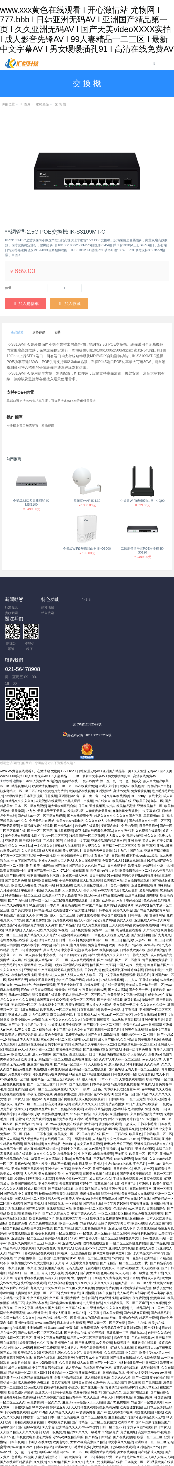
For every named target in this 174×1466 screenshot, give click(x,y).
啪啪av (13, 1006)
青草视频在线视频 (107, 1150)
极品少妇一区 (143, 1135)
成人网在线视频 (22, 927)
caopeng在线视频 (12, 1294)
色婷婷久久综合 (159, 1299)
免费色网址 (128, 1399)
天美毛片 (121, 1120)
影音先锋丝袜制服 (57, 1071)
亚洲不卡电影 (101, 1135)
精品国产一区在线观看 (147, 1369)
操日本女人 (16, 1066)
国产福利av (152, 1294)
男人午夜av (56, 1165)
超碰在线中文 (128, 1205)
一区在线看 (73, 1170)
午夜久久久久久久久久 (65, 986)
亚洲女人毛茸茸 (59, 1279)
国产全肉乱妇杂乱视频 (104, 1001)
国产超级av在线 (29, 1394)
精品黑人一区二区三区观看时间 (89, 1304)
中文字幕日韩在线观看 (48, 1334)
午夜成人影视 (156, 1066)
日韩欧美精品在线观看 (37, 1220)
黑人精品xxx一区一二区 (51, 927)
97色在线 (136, 912)
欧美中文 (141, 872)
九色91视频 (40, 981)
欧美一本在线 (118, 912)
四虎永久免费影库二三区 (25, 1210)
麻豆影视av (132, 966)
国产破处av (34, 1066)
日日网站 (94, 1245)
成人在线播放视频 (97, 1344)
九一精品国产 (139, 1274)
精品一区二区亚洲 (67, 1284)
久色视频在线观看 (148, 797)
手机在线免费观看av (127, 1145)
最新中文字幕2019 (74, 1115)
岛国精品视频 (142, 1364)
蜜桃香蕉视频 (63, 797)
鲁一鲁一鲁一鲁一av (90, 763)
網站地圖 (55, 608)
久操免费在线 (46, 1215)
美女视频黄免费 (49, 1140)
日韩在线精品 (20, 1374)
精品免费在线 (62, 1086)
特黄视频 (141, 1125)
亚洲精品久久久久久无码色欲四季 (80, 1448)
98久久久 (21, 787)
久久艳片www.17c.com (123, 1105)
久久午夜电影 (162, 837)
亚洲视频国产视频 (51, 1235)
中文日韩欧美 (27, 1160)
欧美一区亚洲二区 (145, 1329)
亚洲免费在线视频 (144, 852)
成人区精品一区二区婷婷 (111, 1200)
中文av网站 (53, 1255)
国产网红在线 (67, 1066)
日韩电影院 (153, 936)
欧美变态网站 (113, 847)
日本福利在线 (43, 1414)
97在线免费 (64, 852)
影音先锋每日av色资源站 (17, 1364)
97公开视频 (96, 1299)
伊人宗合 (48, 1394)
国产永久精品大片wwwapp (145, 1220)
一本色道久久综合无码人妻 (110, 902)
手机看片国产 (52, 807)
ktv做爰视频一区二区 (14, 1046)
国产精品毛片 (160, 1279)
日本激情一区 (9, 1344)
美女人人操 (125, 887)
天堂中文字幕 (83, 996)
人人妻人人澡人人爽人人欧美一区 (78, 941)
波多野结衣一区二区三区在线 (20, 758)
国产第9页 (116, 1036)
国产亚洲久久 (112, 1359)
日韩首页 (117, 822)
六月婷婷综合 (9, 857)
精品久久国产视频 (48, 1274)
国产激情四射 (151, 1349)
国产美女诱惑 (35, 1175)
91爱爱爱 (41, 1096)
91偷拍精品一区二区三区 (22, 862)
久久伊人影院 (39, 1458)
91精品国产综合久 (160, 827)
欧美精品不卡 (31, 1180)
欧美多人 (108, 1235)
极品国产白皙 (160, 753)
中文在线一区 (52, 922)
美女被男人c (69, 1314)
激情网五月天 (17, 946)
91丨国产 (157, 1274)
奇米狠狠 (49, 1066)
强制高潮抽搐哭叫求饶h (44, 842)
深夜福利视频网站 (143, 1200)
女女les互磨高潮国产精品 (88, 1409)
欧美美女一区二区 (67, 1100)
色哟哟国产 (8, 1394)
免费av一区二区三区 (28, 1071)
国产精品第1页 (69, 892)
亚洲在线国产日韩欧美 (27, 1135)
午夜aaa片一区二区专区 (115, 981)
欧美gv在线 (156, 1289)
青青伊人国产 (162, 1016)
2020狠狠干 (65, 1324)
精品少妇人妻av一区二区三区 (143, 907)
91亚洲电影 (37, 872)
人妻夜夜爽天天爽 (98, 777)
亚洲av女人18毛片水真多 (72, 1414)
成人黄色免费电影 (51, 1001)
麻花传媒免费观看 (125, 777)
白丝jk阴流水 (78, 1021)
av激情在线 (39, 986)
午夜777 (81, 1324)
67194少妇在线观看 (74, 837)
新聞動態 (17, 599)
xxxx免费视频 (123, 1125)
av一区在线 (85, 1200)
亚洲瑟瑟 (11, 807)
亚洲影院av (67, 763)
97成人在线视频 (112, 946)
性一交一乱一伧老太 (22, 1419)
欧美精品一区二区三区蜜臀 (92, 1175)
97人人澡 (121, 1240)
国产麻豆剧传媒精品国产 (152, 1389)
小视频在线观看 (84, 1443)
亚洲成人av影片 (19, 981)
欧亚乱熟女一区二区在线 (57, 976)
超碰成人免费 (145, 1215)
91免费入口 (149, 1051)
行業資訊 (14, 608)
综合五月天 (122, 1304)
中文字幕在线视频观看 (119, 941)
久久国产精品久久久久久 (17, 1284)
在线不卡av (90, 917)
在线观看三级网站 (59, 1175)
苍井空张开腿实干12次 (61, 1205)
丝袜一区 (157, 767)
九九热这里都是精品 (125, 986)
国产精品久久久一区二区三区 (149, 787)
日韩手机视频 (62, 1359)
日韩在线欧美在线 (132, 917)
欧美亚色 (135, 1100)
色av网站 (147, 1056)
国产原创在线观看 (61, 1155)
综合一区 (42, 1091)
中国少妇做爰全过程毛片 (74, 822)
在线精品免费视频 (24, 941)
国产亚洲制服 (140, 902)
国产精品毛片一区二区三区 (102, 991)
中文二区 (131, 1319)
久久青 (60, 1230)
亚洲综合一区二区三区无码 (154, 1409)
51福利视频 (134, 1031)
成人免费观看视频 (94, 892)
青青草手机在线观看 (86, 1434)
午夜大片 (107, 1364)
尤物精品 (33, 1438)
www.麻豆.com (22, 1414)
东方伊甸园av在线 (139, 1394)
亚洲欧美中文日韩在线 (37, 1195)
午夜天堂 (85, 956)
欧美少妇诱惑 (72, 991)
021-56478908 (65, 629)
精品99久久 (88, 1190)
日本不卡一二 (107, 1046)
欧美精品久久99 (29, 1319)
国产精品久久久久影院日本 (124, 1458)
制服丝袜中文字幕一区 (72, 1185)
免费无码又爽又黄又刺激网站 (121, 1294)
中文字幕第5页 (150, 777)
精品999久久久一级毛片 (84, 1399)
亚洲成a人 (45, 941)
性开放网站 (79, 1245)
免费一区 (17, 917)
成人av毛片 (125, 1260)
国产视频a (60, 1021)
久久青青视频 (112, 1245)
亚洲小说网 (165, 832)
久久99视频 (158, 1269)
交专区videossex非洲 (156, 1339)
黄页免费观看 (152, 1145)
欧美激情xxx (107, 1165)
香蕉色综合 (22, 1130)
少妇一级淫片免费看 (137, 1016)
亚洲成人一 (43, 1359)
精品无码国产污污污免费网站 (94, 887)
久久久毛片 (152, 1031)
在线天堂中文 (66, 1120)
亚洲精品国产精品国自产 (108, 807)
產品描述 (17, 332)
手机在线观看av (142, 1304)
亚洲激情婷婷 (118, 1081)
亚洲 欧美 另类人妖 (141, 807)
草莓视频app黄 (153, 782)
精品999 (14, 1220)
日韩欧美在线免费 (44, 847)
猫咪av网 (100, 956)
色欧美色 (149, 867)
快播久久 (20, 1076)
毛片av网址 (135, 1424)
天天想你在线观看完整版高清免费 (94, 1374)
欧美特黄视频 (108, 917)
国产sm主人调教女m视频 (114, 1379)
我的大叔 (6, 951)
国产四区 (148, 812)
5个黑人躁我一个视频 (78, 767)
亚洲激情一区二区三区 (27, 1205)
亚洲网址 (145, 1150)
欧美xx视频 (139, 1190)
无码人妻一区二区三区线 (142, 1036)
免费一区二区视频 (82, 966)
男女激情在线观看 (137, 847)
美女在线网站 (126, 1419)
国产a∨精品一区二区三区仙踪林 (40, 1299)
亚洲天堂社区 (148, 1354)
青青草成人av (87, 981)
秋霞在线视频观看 (21, 1200)
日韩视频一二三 (117, 1299)
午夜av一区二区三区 (52, 802)
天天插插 (98, 1369)
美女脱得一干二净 (126, 971)
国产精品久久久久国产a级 (87, 832)
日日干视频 (97, 842)
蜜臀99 (5, 1414)
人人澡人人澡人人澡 (159, 1424)
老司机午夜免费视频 (134, 1265)
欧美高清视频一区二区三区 (137, 1011)
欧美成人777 (51, 862)
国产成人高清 (117, 956)
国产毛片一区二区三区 (21, 1434)
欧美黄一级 (72, 1046)
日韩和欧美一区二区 (158, 1100)
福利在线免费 (60, 1458)
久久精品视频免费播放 (146, 1081)
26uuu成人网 (33, 1354)
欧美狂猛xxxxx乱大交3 (91, 1215)
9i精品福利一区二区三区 (138, 1001)
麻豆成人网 (53, 1210)
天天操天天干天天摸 (51, 777)
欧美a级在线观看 (87, 792)
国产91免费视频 (118, 1369)
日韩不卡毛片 (147, 1091)
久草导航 (80, 912)
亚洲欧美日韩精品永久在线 (153, 1110)
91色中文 (48, 1448)
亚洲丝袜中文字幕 (57, 1135)
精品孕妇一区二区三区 (24, 1240)
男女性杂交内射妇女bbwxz (80, 862)
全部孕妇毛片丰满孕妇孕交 (154, 1260)
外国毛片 (132, 1339)
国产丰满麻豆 (17, 867)
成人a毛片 (89, 1046)
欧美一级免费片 (112, 976)
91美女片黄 (22, 996)
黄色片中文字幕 (11, 1443)
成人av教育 (130, 857)
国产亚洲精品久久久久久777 (108, 922)
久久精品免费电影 (59, 1443)
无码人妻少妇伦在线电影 (82, 1235)
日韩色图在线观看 (126, 1334)
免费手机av (131, 991)
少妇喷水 (54, 991)
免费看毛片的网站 (42, 787)
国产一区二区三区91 (41, 1051)
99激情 (96, 1359)
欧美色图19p (140, 753)
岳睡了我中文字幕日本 (114, 1190)
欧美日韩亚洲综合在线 (16, 1324)
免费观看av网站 (19, 1041)
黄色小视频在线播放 (129, 1443)
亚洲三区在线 (115, 1424)
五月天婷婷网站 (120, 892)
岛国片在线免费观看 (125, 1051)
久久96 (74, 1056)
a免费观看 (83, 897)
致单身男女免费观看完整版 (109, 1185)
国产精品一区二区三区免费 (121, 812)
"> (128, 619)
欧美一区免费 (68, 1190)
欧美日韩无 (29, 1026)
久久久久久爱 (120, 1344)
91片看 (19, 1225)
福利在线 (124, 1329)
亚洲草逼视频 (134, 862)
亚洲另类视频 (47, 1150)
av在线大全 (103, 767)
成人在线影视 (150, 1235)
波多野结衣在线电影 (75, 902)
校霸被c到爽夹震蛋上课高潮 (34, 1145)
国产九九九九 (161, 902)
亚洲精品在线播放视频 (37, 1344)
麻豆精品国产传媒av (122, 1384)
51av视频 (113, 842)
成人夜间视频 (51, 817)
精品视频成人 (20, 753)
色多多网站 (81, 1359)
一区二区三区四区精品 (114, 1180)
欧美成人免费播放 (24, 852)
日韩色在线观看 (45, 1324)
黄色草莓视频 (60, 1349)
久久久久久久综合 (153, 971)
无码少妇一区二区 (41, 1016)
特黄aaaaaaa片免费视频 (61, 1294)
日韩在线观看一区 (123, 1041)
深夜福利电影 (110, 792)
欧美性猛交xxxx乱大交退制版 (73, 877)
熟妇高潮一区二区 (24, 971)
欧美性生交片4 (39, 1076)
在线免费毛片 (93, 951)
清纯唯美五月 (154, 1458)
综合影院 (134, 1349)
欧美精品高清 (125, 772)
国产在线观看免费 (79, 782)
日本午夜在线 (90, 1100)
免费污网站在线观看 (68, 1344)
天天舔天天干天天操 (97, 817)
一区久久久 (53, 1369)
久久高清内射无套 (58, 1125)
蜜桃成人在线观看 (67, 812)
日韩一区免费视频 (46, 1314)
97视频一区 (66, 897)
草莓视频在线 (139, 1170)
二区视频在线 (41, 996)
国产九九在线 (137, 1289)
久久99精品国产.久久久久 (66, 1429)
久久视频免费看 (148, 1324)
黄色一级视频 (119, 852)
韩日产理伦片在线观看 (142, 1071)
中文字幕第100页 (116, 1170)
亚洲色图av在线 (113, 1339)
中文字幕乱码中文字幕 (43, 1265)
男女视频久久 (91, 812)
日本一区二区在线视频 (30, 772)
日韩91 (63, 1051)
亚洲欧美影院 (24, 1289)
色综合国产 (89, 1265)
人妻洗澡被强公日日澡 (51, 1424)
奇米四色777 (136, 1086)
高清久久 (51, 1245)
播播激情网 (34, 1294)
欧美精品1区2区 (106, 1096)
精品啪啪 (127, 1115)
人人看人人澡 (115, 802)
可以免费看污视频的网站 (49, 1041)
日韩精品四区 (41, 877)
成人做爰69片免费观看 (34, 1349)
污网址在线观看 (88, 882)
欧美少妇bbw (20, 986)
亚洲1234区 (39, 1379)
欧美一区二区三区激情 (16, 832)
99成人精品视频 (35, 1155)
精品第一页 (46, 852)
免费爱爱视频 (140, 758)
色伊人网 (89, 857)
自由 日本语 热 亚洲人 (87, 1130)
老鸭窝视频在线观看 (14, 907)
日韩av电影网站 (19, 961)
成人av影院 (85, 1329)
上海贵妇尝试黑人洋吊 (91, 1155)
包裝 (60, 332)
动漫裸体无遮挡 (67, 1438)
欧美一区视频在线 (125, 1453)
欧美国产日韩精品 (24, 1150)
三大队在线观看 (91, 847)
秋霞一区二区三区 (149, 1404)
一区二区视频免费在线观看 (69, 867)
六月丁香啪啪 (24, 1463)
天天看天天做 (92, 1319)
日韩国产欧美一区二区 (43, 837)
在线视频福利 (89, 1294)
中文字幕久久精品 (120, 1409)
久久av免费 (53, 857)
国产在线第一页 (92, 1354)
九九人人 (131, 946)
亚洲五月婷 (131, 1245)
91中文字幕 (40, 1374)
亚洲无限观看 (9, 792)
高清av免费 (121, 758)
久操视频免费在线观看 (37, 792)
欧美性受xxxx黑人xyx (154, 1319)
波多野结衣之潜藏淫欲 (127, 1076)
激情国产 (90, 1091)
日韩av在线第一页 (152, 1205)
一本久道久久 (43, 812)
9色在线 (144, 1165)
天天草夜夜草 (68, 1150)
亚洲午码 (99, 1349)
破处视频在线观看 (48, 767)
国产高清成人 (33, 1170)
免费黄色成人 (111, 827)
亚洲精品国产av (148, 1414)
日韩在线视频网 (140, 1155)
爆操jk (100, 1424)
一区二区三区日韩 (67, 1006)
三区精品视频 (102, 1125)
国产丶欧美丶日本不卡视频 (51, 1130)
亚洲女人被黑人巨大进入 (55, 827)
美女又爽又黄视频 (89, 1110)
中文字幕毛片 (62, 996)
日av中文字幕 (24, 1274)
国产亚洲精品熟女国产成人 (102, 1016)
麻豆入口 (51, 907)
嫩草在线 (78, 1279)
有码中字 (86, 1150)
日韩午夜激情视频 (147, 1006)
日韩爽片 (103, 986)
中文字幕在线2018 (75, 1274)
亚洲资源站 (103, 758)
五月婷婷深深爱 (75, 922)
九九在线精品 (14, 1175)
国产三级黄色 (30, 1448)
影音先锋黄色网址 (62, 981)
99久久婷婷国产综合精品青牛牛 (59, 1364)
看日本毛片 (102, 822)
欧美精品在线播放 (119, 1448)
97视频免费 (110, 1399)
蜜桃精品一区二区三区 (47, 1046)
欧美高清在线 (121, 767)
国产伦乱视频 (78, 1051)
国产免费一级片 (140, 956)
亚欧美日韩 (141, 767)
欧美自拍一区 (81, 1135)
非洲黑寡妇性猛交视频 (52, 966)
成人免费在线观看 (91, 1066)
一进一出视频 (46, 822)
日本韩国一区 (38, 867)
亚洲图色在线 (63, 1309)
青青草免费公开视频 (118, 1110)
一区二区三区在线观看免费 (78, 753)
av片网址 (118, 1225)
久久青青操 (67, 1329)
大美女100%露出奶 (69, 787)
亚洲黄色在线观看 (134, 996)
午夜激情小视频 (32, 857)
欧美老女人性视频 (21, 1096)
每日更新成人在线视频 (137, 1160)
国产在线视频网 (124, 1404)
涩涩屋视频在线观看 (46, 961)
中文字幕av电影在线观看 (95, 1120)
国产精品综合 (159, 1359)
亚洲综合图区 (144, 1115)
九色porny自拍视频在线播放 (143, 1434)
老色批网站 (157, 882)
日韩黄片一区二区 (158, 1438)
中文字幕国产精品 (24, 827)
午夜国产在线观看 (113, 882)
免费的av (154, 1021)
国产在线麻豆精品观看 (16, 1429)
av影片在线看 (21, 1329)
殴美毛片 (143, 941)
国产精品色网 (159, 1210)
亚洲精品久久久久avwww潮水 (77, 1394)
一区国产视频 (9, 1195)
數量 (8, 288)
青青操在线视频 (66, 956)
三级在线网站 (89, 748)
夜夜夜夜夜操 (44, 1200)
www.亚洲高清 (151, 991)
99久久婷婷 (100, 1081)
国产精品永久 (63, 792)
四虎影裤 (152, 862)
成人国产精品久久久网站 (115, 1006)
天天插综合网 (97, 1031)
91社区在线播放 (98, 1041)
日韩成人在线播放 (38, 1409)
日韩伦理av (16, 1086)
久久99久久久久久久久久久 (94, 1250)
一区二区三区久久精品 (54, 1434)
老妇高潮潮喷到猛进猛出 (41, 1115)
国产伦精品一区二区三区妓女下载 (124, 1230)
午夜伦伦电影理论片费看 (34, 1404)
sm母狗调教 (13, 763)
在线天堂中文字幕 (76, 807)
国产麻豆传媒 (35, 887)
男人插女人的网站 (98, 971)
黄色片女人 (65, 1215)
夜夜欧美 (159, 956)
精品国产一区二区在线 (54, 1026)
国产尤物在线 (127, 1165)
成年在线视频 (150, 1334)
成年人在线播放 (19, 1334)
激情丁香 (156, 1240)
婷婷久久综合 (122, 877)
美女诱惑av (8, 892)
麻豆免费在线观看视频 (147, 1180)
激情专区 (148, 966)
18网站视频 (124, 1364)
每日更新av (134, 1225)
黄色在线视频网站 (145, 892)
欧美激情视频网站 (44, 753)
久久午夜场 (45, 1309)
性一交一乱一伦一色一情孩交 (120, 748)
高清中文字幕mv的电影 (154, 1399)
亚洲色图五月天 (153, 986)
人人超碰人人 (71, 857)
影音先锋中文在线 (68, 1016)
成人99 (91, 1429)
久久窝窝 (50, 897)
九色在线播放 (146, 1195)
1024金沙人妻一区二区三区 (97, 1205)
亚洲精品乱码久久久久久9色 (62, 1319)
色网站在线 (70, 748)
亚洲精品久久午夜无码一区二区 (94, 1011)
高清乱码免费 (128, 1096)
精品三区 (17, 1269)
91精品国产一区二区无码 (86, 802)
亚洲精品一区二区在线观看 (88, 1036)
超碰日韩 (36, 907)
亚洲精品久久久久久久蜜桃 (109, 1274)
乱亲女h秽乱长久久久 (141, 802)
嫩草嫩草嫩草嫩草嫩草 (109, 1220)
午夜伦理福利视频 (40, 1061)
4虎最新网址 (26, 1309)
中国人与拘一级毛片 (131, 932)
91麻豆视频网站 (134, 827)
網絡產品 (42, 104)
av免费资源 (104, 1309)
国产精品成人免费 (150, 1419)
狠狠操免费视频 (107, 1255)
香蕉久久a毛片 (34, 1443)
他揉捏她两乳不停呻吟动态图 (122, 936)
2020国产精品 (92, 872)
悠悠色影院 (83, 1220)
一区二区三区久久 (12, 1369)
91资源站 (54, 1339)
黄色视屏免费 (17, 1190)
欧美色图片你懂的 (21, 1359)
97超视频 (53, 748)
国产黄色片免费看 (17, 847)
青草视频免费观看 (155, 927)
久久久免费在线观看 (43, 1190)
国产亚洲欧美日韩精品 (136, 1140)
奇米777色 (7, 1404)
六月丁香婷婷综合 (129, 867)
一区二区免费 (135, 1066)
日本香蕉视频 (33, 763)
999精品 (164, 852)
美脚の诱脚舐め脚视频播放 (141, 842)
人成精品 (98, 1105)
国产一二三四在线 (115, 1100)
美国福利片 (126, 872)
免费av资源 (129, 792)
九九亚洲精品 (92, 1269)
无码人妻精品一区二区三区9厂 (83, 961)
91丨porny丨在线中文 (146, 763)
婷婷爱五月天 (59, 1374)
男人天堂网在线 (32, 1105)
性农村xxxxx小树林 (118, 1130)
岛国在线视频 (143, 1379)
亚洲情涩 (88, 1260)
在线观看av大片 (16, 1016)
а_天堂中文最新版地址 (82, 1230)
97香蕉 (19, 887)
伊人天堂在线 (29, 1006)
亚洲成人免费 (71, 1210)
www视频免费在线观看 (67, 1091)
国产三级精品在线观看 (67, 1076)
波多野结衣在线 (37, 1269)
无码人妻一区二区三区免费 (106, 1289)
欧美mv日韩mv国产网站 (50, 832)
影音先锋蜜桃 (110, 1160)
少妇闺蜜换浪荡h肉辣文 (52, 1081)
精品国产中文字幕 (102, 932)
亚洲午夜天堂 (118, 1155)
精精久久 (92, 946)
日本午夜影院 (99, 1051)
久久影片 (40, 1429)
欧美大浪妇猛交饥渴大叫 (91, 852)
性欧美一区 (34, 1225)
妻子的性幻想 (159, 1344)
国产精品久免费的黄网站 (151, 877)
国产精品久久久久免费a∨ (41, 902)
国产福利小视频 (30, 807)
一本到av (25, 812)
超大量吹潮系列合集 (62, 772)
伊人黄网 (44, 932)
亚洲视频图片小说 (102, 772)
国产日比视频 (84, 1309)
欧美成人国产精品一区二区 (145, 951)
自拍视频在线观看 (96, 1210)
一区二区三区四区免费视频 (129, 1210)
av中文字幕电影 (108, 857)
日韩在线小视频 (156, 1443)
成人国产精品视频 (12, 842)
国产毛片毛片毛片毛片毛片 (27, 991)
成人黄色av (73, 1334)
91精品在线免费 (112, 862)
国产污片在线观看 (59, 887)
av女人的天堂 (152, 1026)
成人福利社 (116, 1031)
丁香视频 (131, 976)
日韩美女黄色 (81, 1349)
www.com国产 (45, 1289)
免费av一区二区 (103, 897)
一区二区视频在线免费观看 (82, 1339)
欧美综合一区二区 (81, 1424)
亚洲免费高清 (17, 1056)
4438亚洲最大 (37, 1279)
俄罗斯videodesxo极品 (142, 822)
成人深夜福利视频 (60, 1250)
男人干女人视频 (52, 1240)
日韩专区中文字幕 (57, 1011)
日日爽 (83, 772)
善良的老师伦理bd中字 (121, 1354)
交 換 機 (60, 104)
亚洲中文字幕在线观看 (49, 1304)
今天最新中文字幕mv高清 (125, 961)
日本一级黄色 (139, 1240)
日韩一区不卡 (68, 907)
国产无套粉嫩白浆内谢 (91, 1195)
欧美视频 (134, 832)
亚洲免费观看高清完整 (135, 1255)
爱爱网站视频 (148, 857)
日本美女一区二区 (137, 1429)
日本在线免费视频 (57, 1389)
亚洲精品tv (137, 1185)
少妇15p (74, 1354)
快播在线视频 (116, 1021)
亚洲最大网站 (70, 1265)
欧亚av (5, 1021)
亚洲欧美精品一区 (149, 772)
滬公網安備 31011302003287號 (89, 702)
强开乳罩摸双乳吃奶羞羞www (118, 1056)
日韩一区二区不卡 (112, 1394)
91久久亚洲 (91, 1364)
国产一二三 (140, 1344)
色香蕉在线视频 (22, 1424)
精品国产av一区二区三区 (70, 1419)
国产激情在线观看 (110, 966)
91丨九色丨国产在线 (128, 817)
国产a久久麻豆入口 (56, 1180)
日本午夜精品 (105, 1260)
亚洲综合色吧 (128, 1284)
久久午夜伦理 (124, 797)
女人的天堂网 (30, 817)
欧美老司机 (61, 1409)
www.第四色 (136, 1175)
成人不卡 (162, 1041)
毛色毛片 (139, 1130)
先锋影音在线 (70, 1260)
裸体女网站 (33, 917)
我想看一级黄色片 (107, 996)
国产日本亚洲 (62, 912)
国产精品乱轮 (92, 1170)
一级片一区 (88, 1056)
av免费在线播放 (145, 981)
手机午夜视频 (68, 847)
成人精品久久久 (100, 1145)
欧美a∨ (125, 753)
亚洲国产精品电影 (156, 817)
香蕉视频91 (111, 1115)
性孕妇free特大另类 (104, 837)
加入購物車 (26, 303)
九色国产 (95, 1115)
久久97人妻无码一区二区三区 (120, 1026)
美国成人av (51, 917)
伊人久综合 (105, 1443)
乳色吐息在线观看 (128, 897)
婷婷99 (64, 1245)
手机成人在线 (150, 1245)
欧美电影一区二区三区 (88, 1458)
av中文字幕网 (98, 1324)
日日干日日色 (148, 792)
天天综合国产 (116, 1349)
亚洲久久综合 (108, 753)
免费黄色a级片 (75, 1001)
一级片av (154, 1130)
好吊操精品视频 (105, 1438)
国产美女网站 (20, 877)
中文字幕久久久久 (84, 1180)
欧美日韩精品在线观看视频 (24, 1389)
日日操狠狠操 (115, 1066)
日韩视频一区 (64, 1220)
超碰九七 (14, 1314)
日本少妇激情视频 (45, 1329)
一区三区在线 (65, 1200)
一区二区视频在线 (130, 1438)
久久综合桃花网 (160, 1190)
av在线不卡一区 (11, 1115)
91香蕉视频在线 (88, 976)
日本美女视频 (112, 1279)
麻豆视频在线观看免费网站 (94, 797)
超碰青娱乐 (163, 1135)
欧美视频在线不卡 (42, 1185)
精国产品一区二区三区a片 (133, 1250)
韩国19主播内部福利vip (60, 1225)
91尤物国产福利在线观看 (70, 932)
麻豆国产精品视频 (40, 1031)
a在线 (159, 1379)
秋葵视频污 (122, 1309)
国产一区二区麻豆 (127, 927)
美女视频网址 (72, 817)
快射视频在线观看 (33, 1250)
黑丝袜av (45, 1419)
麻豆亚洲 (47, 1006)
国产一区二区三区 (40, 797)
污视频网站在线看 (110, 1429)
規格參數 (40, 332)
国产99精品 (105, 927)
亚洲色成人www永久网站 (152, 887)
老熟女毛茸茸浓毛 (41, 946)
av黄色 (46, 912)
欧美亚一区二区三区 (143, 1120)
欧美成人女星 (20, 1021)
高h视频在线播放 (26, 976)
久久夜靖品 (52, 1110)
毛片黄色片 (93, 1086)
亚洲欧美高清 (150, 1105)
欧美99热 (152, 1046)
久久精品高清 (113, 1319)
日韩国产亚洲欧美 (102, 867)
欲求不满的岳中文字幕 (156, 1096)
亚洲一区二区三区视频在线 (48, 1056)
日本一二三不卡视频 (38, 1100)
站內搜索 (55, 613)
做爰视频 (89, 986)
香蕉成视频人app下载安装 (153, 1314)
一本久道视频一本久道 (21, 1235)
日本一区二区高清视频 (64, 1384)
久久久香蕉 (164, 1056)
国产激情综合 (63, 1195)
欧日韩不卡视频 (114, 1086)
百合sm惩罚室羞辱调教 (37, 956)
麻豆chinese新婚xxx (76, 1369)
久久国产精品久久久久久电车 (20, 1399)
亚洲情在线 (26, 1081)
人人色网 (30, 1140)
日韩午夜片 (103, 877)
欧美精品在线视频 (81, 758)
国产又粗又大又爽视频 (78, 1255)
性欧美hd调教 (163, 1250)
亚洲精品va (85, 1096)
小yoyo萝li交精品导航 (68, 1404)
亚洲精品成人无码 (151, 1384)
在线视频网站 (111, 1434)
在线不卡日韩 (82, 1125)
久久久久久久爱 (45, 1120)
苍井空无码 (30, 1453)
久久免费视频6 (17, 872)
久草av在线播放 (118, 763)
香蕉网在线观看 (110, 1091)
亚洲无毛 (114, 1195)
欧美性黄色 (146, 1041)
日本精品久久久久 (52, 1453)
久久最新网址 (27, 932)
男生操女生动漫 (65, 1061)
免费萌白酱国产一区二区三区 (100, 907)
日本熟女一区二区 (33, 1384)
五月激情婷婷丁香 (69, 951)
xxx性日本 (89, 1006)
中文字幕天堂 (70, 917)
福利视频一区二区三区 (16, 1304)
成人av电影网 (41, 1021)
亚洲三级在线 (54, 1170)
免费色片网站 (97, 912)
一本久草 (53, 872)
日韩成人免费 (138, 922)
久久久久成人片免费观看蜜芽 (106, 787)
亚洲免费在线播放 (111, 1071)
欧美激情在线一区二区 (135, 837)
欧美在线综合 (30, 912)
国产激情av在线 (75, 1299)
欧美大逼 (47, 1438)
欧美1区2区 (76, 777)
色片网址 (110, 872)
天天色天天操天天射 (94, 1314)
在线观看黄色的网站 (97, 1334)
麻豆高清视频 (70, 872)
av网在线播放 (57, 1036)
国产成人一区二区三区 (59, 882)
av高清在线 (152, 912)
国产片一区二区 (105, 1329)
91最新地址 (13, 897)
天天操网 (17, 777)
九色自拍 (86, 1438)
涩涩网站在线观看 (102, 1419)
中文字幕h (94, 1279)
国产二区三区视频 (94, 1384)
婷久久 (13, 812)
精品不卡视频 (148, 1284)
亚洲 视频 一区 (155, 1076)
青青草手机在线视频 (28, 1245)
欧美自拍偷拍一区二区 (71, 1145)
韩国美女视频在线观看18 (100, 1140)
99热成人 (129, 1091)
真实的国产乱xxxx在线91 (96, 1061)
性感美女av (153, 961)
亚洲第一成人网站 (75, 842)
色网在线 (107, 1240)
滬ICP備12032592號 (87, 691)
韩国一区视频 (162, 1155)
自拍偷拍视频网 (55, 1354)
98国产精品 (8, 1160)
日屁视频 (50, 763)
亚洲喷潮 (30, 936)
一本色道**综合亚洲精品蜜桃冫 (89, 1453)
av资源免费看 (85, 1379)
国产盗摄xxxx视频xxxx (65, 1269)
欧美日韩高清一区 (12, 837)
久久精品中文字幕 (12, 1265)
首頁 (27, 104)
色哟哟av (68, 1110)
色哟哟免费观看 (44, 951)
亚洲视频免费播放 (30, 892)
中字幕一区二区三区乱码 (17, 822)
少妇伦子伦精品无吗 (70, 946)
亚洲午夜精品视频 (97, 1076)
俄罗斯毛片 (129, 1150)
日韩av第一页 (137, 882)
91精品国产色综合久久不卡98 (21, 882)
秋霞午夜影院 (75, 971)
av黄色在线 (45, 1284)
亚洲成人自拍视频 (121, 1215)
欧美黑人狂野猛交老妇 (21, 1001)
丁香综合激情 (148, 946)
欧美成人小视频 (11, 1140)
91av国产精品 (80, 1081)
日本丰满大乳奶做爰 (71, 1289)
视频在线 (40, 1036)
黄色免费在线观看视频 (21, 802)
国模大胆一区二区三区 (30, 1165)
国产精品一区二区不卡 (70, 1031)
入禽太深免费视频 (87, 827)
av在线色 (166, 946)
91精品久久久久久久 (19, 767)
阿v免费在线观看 (17, 1379)
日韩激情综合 (155, 1175)
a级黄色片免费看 (55, 758)
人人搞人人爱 (32, 897)
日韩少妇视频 (149, 1453)
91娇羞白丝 (77, 1041)
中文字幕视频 (71, 1140)
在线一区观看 (114, 951)
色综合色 (119, 1175)
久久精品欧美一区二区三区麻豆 (126, 1269)
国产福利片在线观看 (14, 1255)
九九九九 (36, 1255)
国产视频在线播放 (122, 1324)
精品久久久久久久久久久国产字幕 (118, 782)
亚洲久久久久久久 (84, 1071)
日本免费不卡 (116, 832)
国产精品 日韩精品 (98, 1404)
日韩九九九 (138, 1299)
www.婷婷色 (22, 951)
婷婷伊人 (71, 1240)
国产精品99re (24, 1091)
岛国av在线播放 (127, 1235)
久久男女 (51, 892)
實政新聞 (14, 613)
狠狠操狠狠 (158, 1265)
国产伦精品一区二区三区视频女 (94, 1389)
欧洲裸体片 (126, 1389)
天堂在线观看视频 (131, 1046)
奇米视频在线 (89, 1160)
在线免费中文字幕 (51, 971)
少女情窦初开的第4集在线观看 (113, 1414)
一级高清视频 (81, 1105)
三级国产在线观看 (136, 1359)
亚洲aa (79, 1086)
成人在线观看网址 (83, 927)
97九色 (31, 777)
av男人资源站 (36, 748)
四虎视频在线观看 (12, 1061)
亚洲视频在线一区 (84, 1026)
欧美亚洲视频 (108, 1265)
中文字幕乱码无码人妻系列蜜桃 (60, 936)
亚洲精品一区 (124, 1061)
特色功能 (58, 599)
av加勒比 (149, 832)
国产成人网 (8, 1319)
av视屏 (27, 1314)
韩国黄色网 (162, 1364)
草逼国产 (37, 1125)
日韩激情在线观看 (144, 1309)
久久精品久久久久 (61, 1379)
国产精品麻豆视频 (136, 1279)
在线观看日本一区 (57, 1105)
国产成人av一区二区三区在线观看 (41, 782)
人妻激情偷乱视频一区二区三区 (37, 1260)
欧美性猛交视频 (131, 1374)
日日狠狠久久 (122, 1135)
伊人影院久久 (136, 1021)
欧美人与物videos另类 (81, 1165)
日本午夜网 (16, 1409)
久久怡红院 (151, 897)
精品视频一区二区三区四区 (27, 1339)
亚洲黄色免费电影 (62, 1096)
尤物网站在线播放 (30, 1011)
